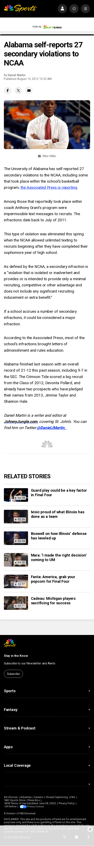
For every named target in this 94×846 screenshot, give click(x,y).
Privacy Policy (67, 803)
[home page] (20, 8)
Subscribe (13, 674)
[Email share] (29, 91)
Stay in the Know (16, 656)
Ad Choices (11, 797)
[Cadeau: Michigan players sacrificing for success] (16, 603)
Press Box (34, 800)
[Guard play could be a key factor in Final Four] (16, 495)
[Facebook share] (8, 91)
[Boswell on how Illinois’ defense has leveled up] (16, 538)
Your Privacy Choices (39, 806)
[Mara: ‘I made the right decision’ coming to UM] (16, 560)
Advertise (26, 797)
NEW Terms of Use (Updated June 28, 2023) (30, 803)
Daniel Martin (16, 75)
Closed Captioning (57, 797)
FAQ (72, 797)
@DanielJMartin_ (51, 428)
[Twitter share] (18, 91)
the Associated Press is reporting (48, 187)
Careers (38, 797)
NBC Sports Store (15, 800)
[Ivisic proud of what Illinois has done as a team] (16, 516)
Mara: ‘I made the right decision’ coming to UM (59, 557)
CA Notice (11, 806)
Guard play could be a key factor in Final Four (59, 492)
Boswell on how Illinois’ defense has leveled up (59, 535)
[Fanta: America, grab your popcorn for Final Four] (16, 581)
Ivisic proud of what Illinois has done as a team (57, 514)
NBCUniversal (28, 813)
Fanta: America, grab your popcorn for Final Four (53, 579)
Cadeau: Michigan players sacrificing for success (53, 600)
